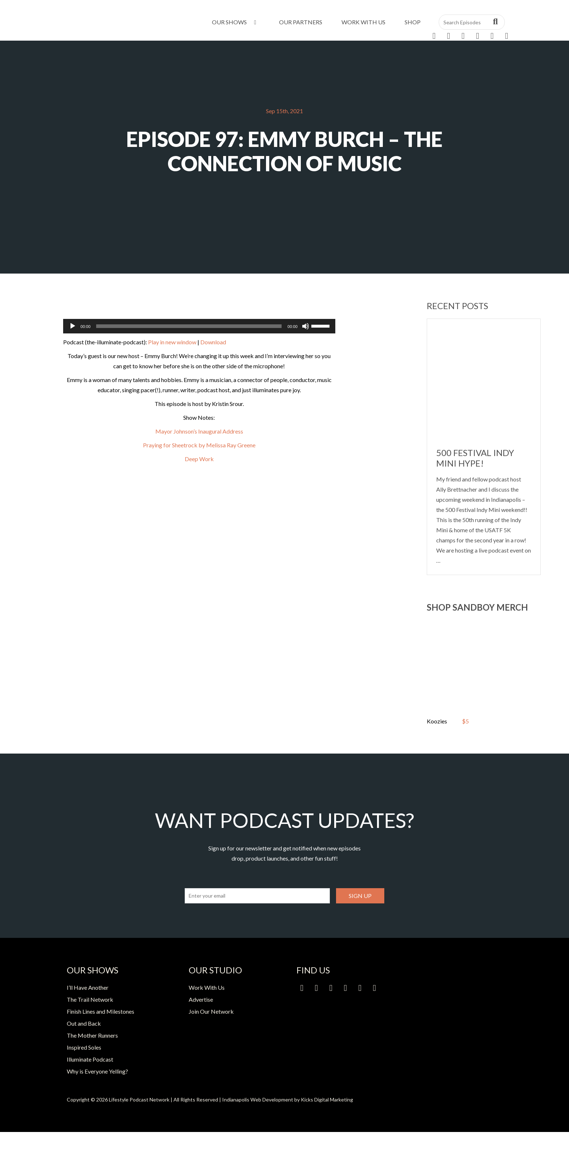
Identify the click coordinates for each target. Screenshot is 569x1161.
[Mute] (305, 326)
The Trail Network (90, 999)
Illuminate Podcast (90, 1059)
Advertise (201, 999)
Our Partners (300, 22)
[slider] (189, 326)
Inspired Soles (84, 1047)
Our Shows (235, 22)
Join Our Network (211, 1011)
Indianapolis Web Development (257, 1099)
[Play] (72, 326)
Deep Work (199, 458)
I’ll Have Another (88, 987)
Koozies (437, 721)
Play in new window (172, 342)
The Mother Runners (92, 1035)
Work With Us (363, 22)
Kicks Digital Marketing (327, 1099)
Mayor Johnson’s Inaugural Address (199, 431)
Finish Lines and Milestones (100, 1011)
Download (213, 342)
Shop (413, 22)
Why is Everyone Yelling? (97, 1071)
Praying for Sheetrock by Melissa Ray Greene (199, 445)
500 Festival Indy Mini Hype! (475, 457)
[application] (199, 326)
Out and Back (84, 1023)
